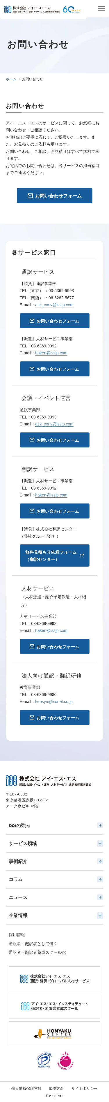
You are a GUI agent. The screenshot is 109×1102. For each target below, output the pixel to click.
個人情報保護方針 (26, 1088)
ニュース (56, 897)
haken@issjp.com (51, 353)
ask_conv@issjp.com (54, 304)
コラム (56, 879)
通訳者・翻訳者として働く (33, 943)
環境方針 (56, 1088)
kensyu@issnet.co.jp (54, 701)
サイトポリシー (84, 1088)
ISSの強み (56, 825)
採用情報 (17, 934)
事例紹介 (56, 861)
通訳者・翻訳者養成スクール (35, 952)
